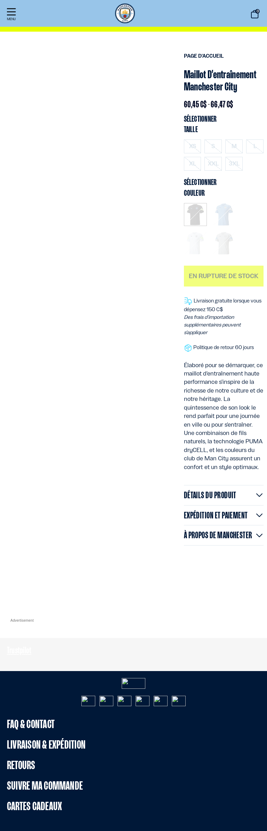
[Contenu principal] (133, 311)
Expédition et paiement (216, 515)
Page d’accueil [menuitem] (204, 56)
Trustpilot (19, 650)
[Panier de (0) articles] (255, 14)
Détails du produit (210, 495)
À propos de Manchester (218, 535)
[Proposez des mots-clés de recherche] (229, 14)
